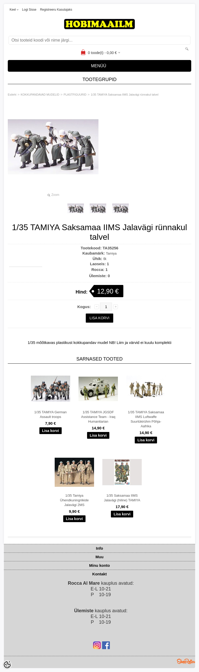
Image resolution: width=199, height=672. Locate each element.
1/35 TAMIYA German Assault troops (50, 414)
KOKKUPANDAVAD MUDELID (40, 94)
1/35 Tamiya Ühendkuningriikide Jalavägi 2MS (74, 500)
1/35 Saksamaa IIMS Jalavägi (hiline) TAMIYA (122, 498)
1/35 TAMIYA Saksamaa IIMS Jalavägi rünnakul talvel (124, 94)
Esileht (12, 94)
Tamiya (111, 253)
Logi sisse (29, 9)
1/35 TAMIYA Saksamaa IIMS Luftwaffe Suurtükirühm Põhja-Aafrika (146, 419)
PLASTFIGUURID (75, 94)
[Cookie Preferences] (7, 664)
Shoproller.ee (186, 661)
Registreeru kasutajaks (56, 9)
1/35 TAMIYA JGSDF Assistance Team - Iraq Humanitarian (98, 416)
